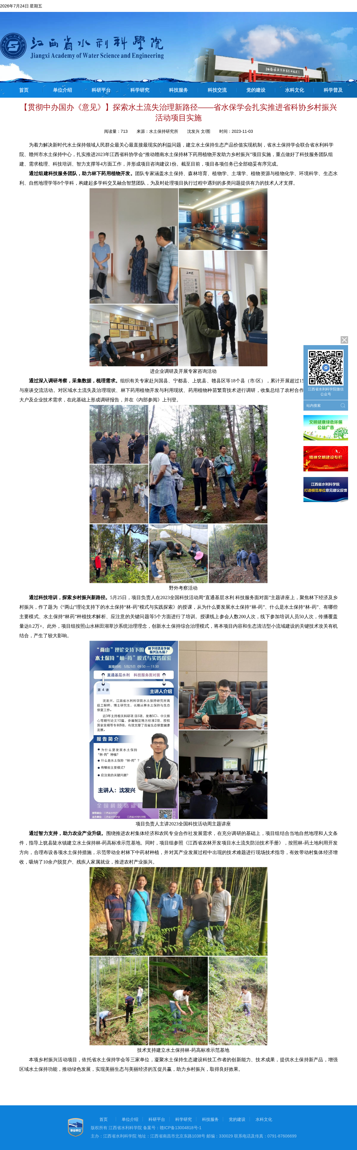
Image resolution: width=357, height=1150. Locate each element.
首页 (24, 90)
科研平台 (101, 90)
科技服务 (178, 90)
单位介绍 (62, 90)
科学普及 (333, 90)
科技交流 (217, 90)
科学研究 (139, 90)
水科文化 (294, 90)
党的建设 (255, 90)
